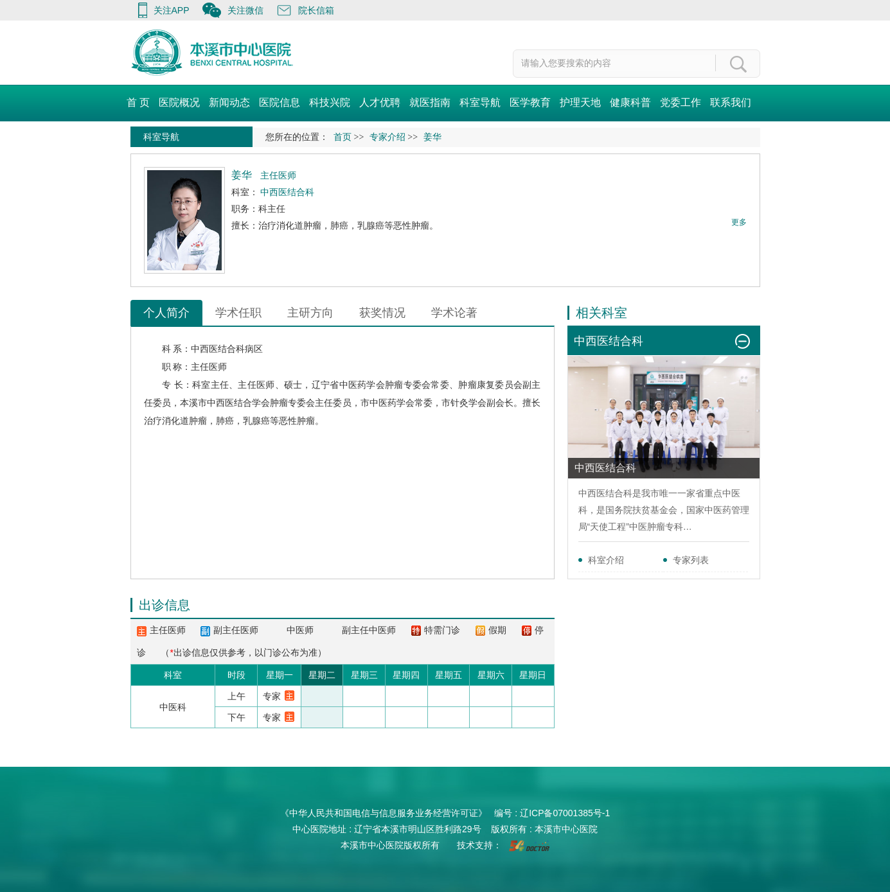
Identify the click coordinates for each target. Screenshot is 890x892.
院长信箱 (316, 10)
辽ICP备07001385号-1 (565, 813)
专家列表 (691, 560)
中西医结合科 (218, 349)
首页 (343, 137)
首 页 (138, 102)
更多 (739, 222)
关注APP (172, 10)
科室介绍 (606, 560)
